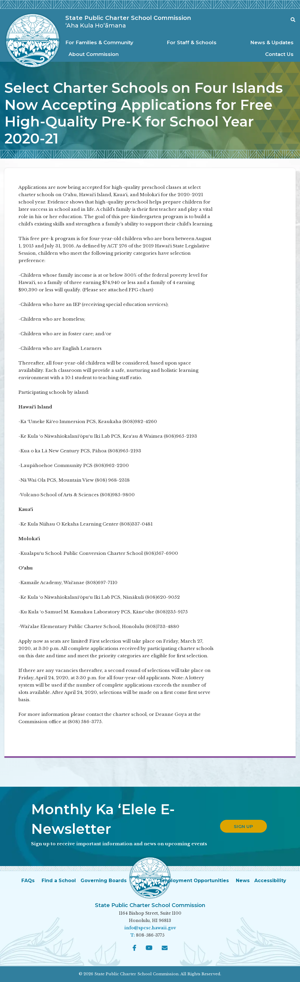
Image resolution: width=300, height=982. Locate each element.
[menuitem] (101, 42)
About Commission (94, 54)
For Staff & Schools (192, 42)
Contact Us (279, 54)
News (243, 880)
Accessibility (270, 880)
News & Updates (272, 42)
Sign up (243, 826)
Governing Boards (104, 880)
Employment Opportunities (194, 880)
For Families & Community (99, 42)
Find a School (59, 880)
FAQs (28, 880)
